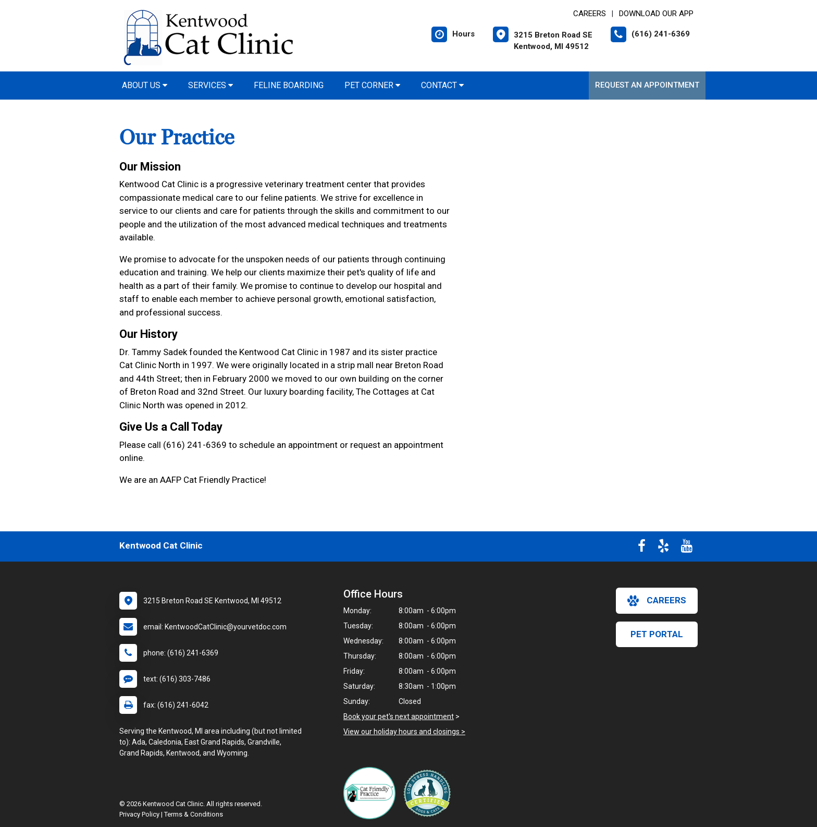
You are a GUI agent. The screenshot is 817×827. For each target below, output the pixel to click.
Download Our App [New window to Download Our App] (656, 13)
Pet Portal (656, 634)
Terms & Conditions (193, 814)
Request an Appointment (647, 85)
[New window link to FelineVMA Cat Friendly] (372, 793)
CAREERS (589, 13)
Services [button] (210, 85)
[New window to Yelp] (663, 548)
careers (656, 600)
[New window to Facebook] (642, 548)
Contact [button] (442, 85)
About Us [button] (144, 85)
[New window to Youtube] (687, 548)
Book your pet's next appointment (398, 716)
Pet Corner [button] (372, 85)
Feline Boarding (289, 85)
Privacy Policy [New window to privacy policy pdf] (139, 814)
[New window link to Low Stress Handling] (429, 793)
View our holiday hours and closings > (404, 731)
